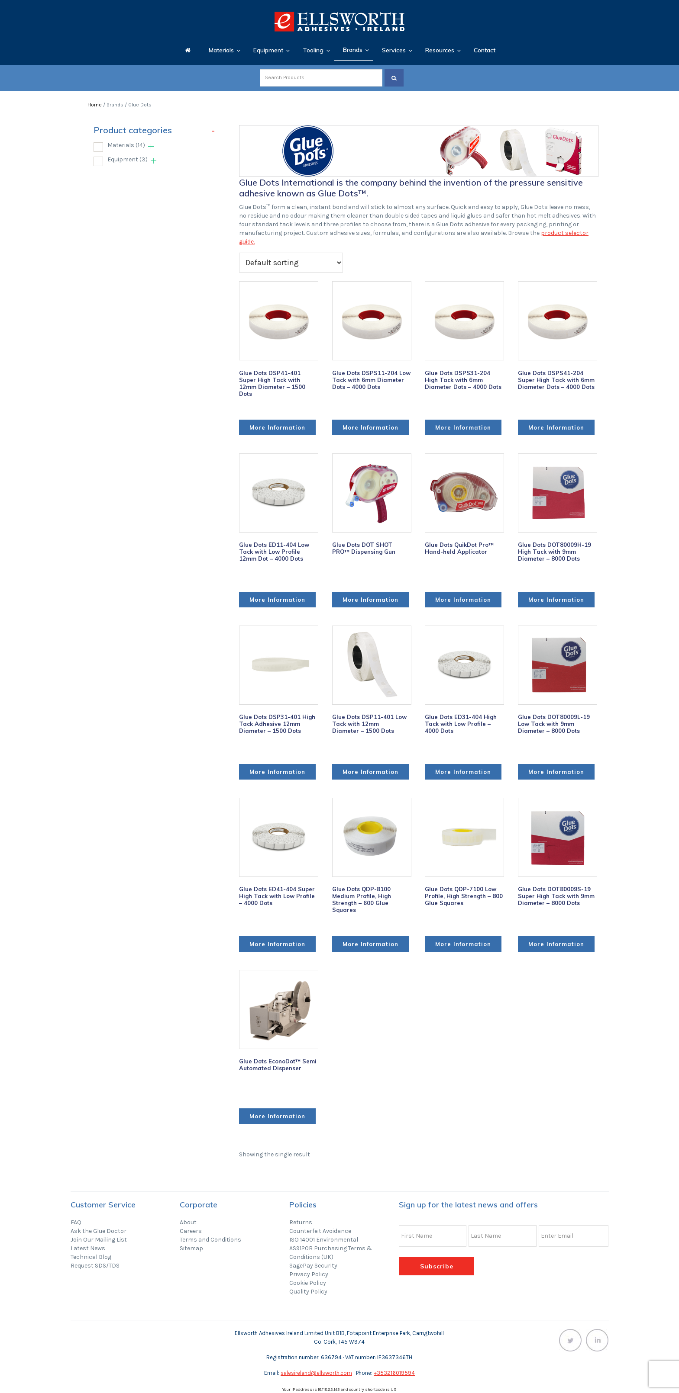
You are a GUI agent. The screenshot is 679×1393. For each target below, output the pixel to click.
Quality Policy (308, 1291)
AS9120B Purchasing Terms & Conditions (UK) (330, 1253)
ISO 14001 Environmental (323, 1239)
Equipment (127, 159)
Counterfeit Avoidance (320, 1231)
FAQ (76, 1222)
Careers (191, 1231)
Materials (126, 145)
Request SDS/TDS (95, 1265)
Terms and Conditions (210, 1239)
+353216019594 (394, 1373)
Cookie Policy (307, 1283)
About (188, 1222)
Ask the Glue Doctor (98, 1231)
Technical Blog (91, 1257)
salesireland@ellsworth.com (316, 1373)
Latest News (88, 1248)
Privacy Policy (308, 1274)
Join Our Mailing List (99, 1239)
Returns (300, 1222)
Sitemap (191, 1248)
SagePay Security (313, 1265)
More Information (277, 427)
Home (94, 105)
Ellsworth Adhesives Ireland (339, 21)
